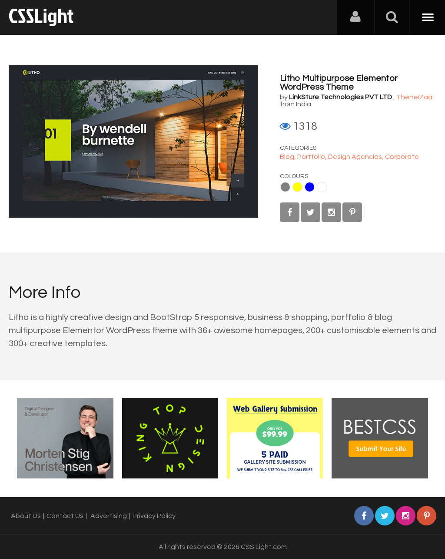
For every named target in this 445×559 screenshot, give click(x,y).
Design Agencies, (356, 156)
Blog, (288, 156)
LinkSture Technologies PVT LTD (340, 97)
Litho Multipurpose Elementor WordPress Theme (339, 82)
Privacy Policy (154, 515)
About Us (26, 515)
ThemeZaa (414, 97)
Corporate (402, 156)
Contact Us (64, 515)
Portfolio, (312, 156)
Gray (285, 187)
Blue (309, 187)
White (321, 187)
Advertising (108, 515)
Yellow (297, 187)
